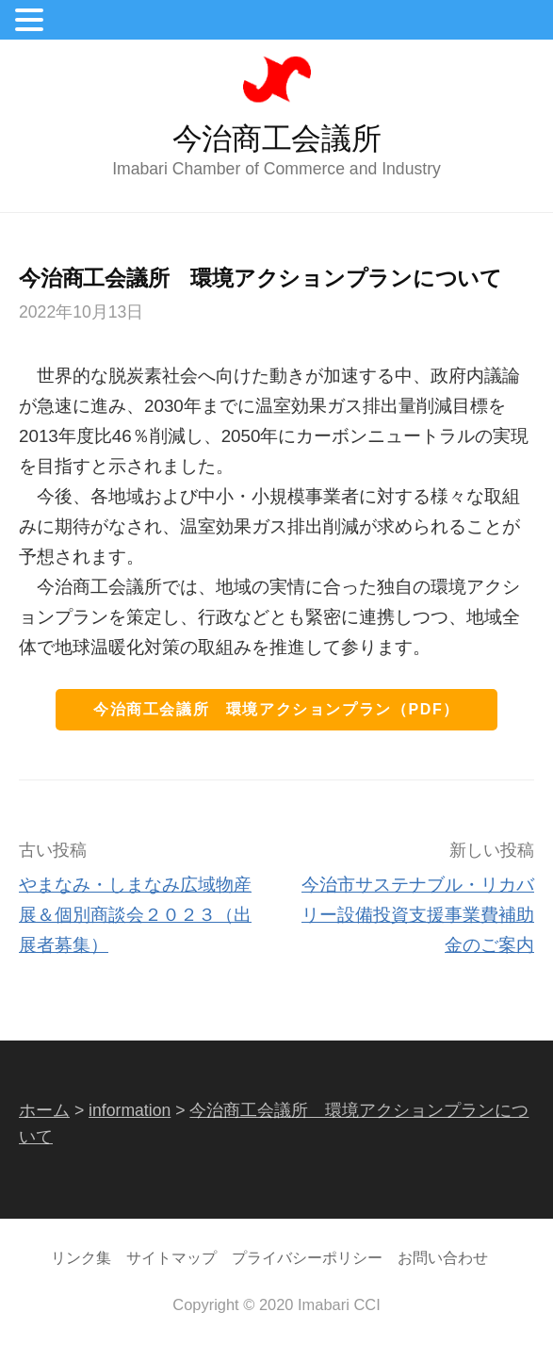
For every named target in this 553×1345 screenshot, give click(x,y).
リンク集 (81, 1257)
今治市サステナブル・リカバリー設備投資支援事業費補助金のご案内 (417, 915)
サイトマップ (171, 1257)
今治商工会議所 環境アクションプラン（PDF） (276, 709)
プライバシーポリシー (307, 1257)
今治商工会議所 (277, 139)
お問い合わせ (443, 1257)
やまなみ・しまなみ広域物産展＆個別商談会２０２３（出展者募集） (135, 915)
